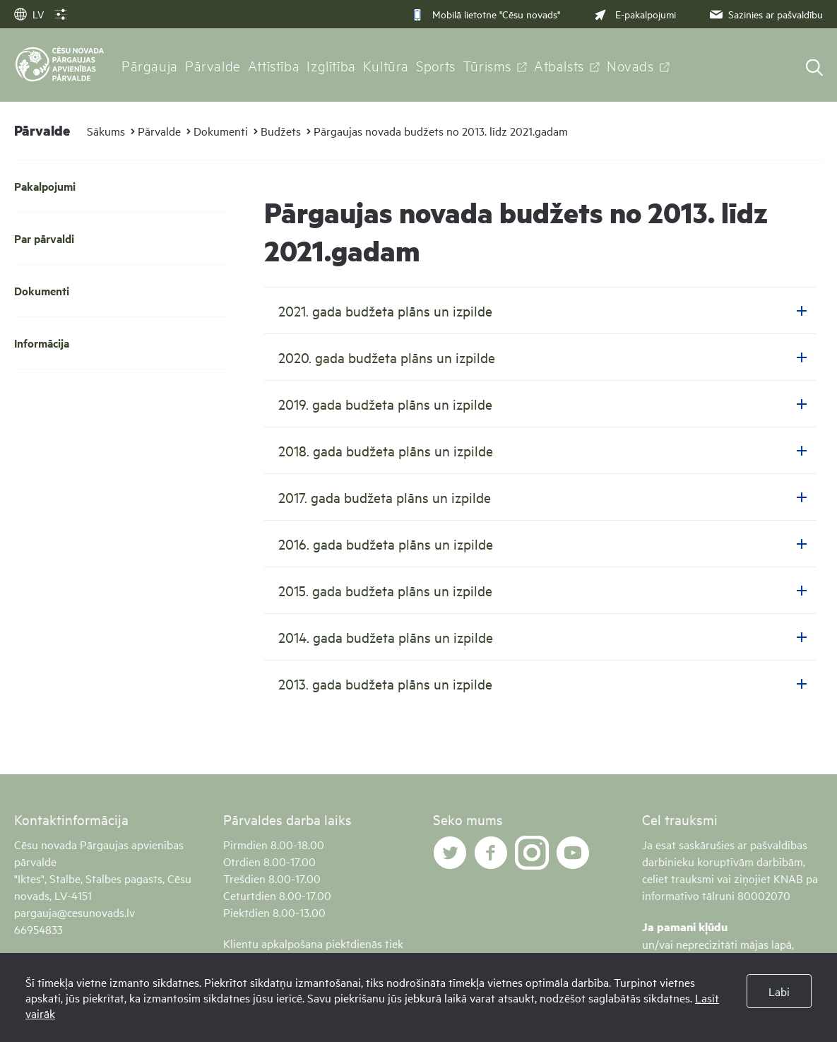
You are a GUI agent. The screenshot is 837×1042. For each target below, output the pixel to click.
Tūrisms (487, 65)
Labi (779, 991)
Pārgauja (149, 65)
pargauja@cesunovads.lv (74, 912)
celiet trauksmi (678, 878)
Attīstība (274, 65)
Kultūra (386, 65)
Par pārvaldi (44, 238)
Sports (436, 65)
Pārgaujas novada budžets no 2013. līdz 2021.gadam (441, 130)
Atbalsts (559, 65)
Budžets (281, 130)
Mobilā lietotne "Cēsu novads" (485, 13)
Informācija (41, 343)
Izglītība (331, 65)
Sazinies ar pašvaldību (765, 13)
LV (29, 13)
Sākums (106, 130)
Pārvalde (213, 65)
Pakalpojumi (45, 186)
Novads (630, 65)
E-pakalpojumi (633, 13)
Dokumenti (221, 130)
